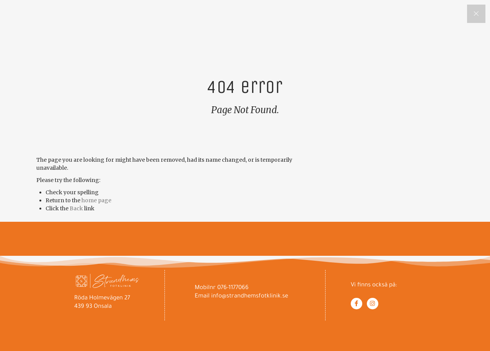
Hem (219, 18)
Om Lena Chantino (335, 18)
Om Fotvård (264, 18)
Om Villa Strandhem (418, 18)
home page (96, 200)
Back (76, 208)
